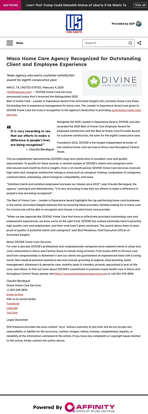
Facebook (12, 303)
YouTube (12, 312)
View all (140, 5)
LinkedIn (12, 308)
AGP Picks (10, 5)
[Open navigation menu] (14, 43)
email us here (14, 294)
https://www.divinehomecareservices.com (80, 273)
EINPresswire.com (19, 92)
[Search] (104, 43)
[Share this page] (139, 43)
